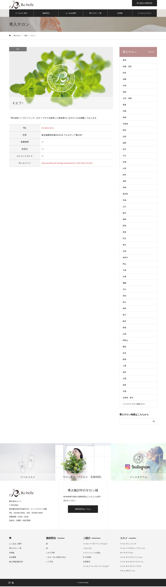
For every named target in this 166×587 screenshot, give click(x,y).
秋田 (124, 131)
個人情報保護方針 (16, 562)
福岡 (124, 143)
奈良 (124, 354)
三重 (124, 366)
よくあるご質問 (15, 544)
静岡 (124, 360)
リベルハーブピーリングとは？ (95, 544)
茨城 (124, 201)
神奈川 (125, 258)
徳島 (124, 328)
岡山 (124, 264)
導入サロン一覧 (95, 14)
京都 (124, 392)
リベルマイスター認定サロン (134, 405)
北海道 (125, 124)
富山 (124, 303)
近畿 (124, 80)
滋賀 (124, 385)
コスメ (128, 538)
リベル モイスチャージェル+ (131, 558)
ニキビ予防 (50, 553)
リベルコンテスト (145, 14)
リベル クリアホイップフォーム (132, 549)
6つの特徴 (87, 558)
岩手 (124, 150)
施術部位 (46, 14)
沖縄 (124, 112)
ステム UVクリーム (127, 571)
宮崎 (124, 188)
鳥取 (124, 233)
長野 (124, 309)
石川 (124, 290)
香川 (124, 315)
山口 (124, 207)
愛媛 (124, 284)
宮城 (124, 163)
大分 (124, 156)
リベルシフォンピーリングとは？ (96, 567)
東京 (17, 50)
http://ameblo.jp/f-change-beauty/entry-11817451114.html (67, 164)
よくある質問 (70, 14)
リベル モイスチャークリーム (131, 562)
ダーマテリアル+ (126, 553)
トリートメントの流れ (92, 553)
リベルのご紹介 (21, 14)
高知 (124, 296)
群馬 (124, 226)
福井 (124, 373)
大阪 (124, 379)
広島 (124, 252)
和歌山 (125, 341)
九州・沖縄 (127, 99)
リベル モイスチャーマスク (130, 567)
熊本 (124, 175)
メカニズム (87, 549)
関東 (124, 73)
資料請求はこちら (83, 510)
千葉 (124, 271)
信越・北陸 (127, 67)
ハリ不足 (49, 562)
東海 (124, 61)
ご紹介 (92, 538)
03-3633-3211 (48, 128)
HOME (10, 538)
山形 (124, 169)
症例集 (120, 14)
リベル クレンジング (128, 544)
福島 (124, 182)
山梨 (124, 335)
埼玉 (124, 239)
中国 (124, 86)
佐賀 (124, 137)
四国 (124, 93)
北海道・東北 (128, 398)
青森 (124, 105)
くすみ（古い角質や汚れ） (56, 558)
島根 (124, 220)
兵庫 (124, 277)
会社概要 (12, 558)
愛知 (124, 347)
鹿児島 (125, 194)
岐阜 (124, 322)
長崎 (124, 118)
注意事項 (86, 562)
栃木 (124, 214)
